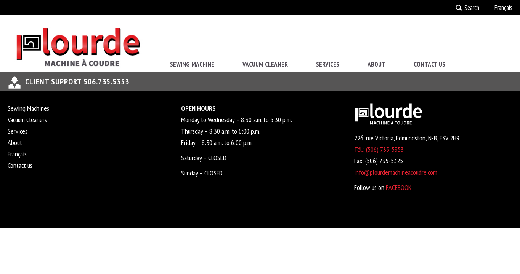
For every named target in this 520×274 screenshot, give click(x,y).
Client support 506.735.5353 (77, 81)
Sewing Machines (28, 108)
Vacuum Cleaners (27, 119)
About (376, 64)
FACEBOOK (398, 187)
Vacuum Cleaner (265, 64)
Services (327, 64)
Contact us (429, 64)
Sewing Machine (192, 64)
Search (471, 7)
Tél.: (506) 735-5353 (379, 149)
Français (503, 7)
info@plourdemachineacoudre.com (395, 172)
